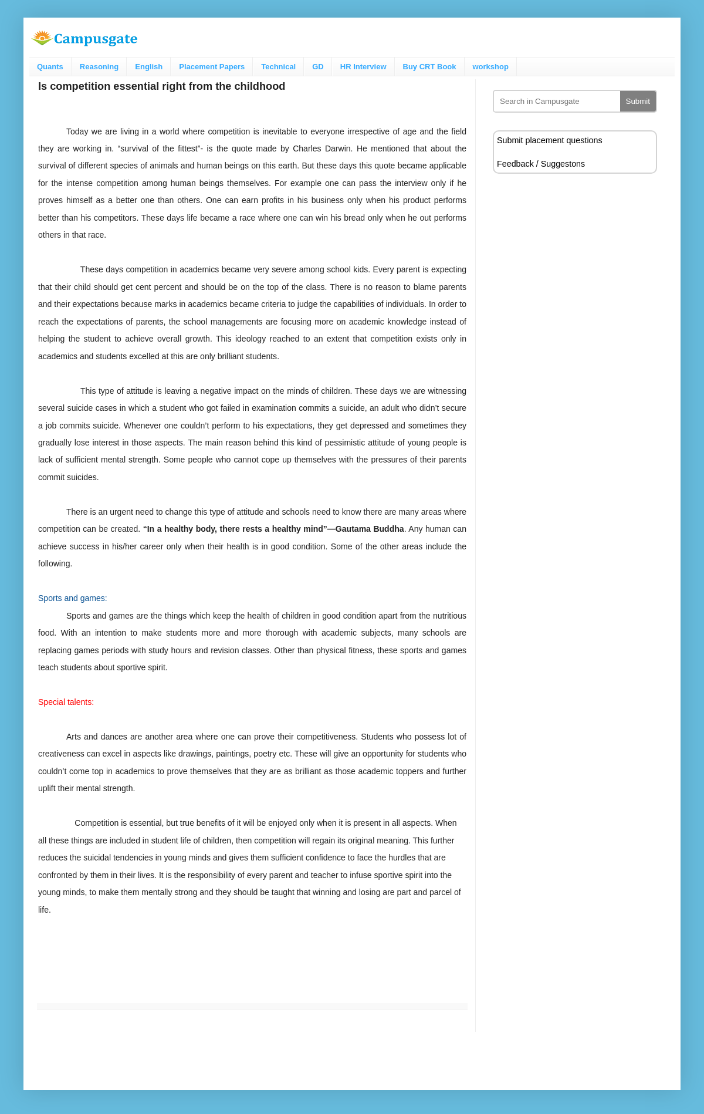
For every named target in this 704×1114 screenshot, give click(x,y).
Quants (50, 66)
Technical (278, 66)
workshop (491, 66)
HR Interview (363, 66)
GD (318, 66)
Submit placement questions (550, 140)
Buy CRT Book (429, 66)
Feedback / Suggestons (541, 163)
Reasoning (99, 66)
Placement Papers (212, 66)
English (149, 66)
